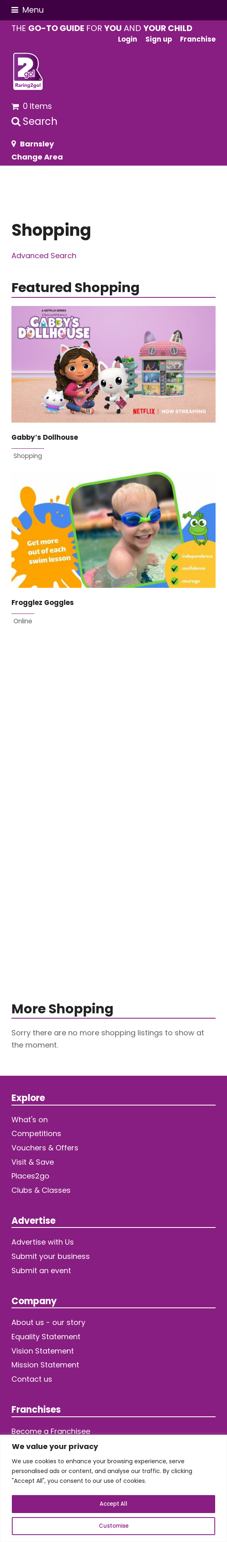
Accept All (113, 1504)
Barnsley (37, 144)
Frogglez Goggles (42, 602)
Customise (113, 1526)
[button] (27, 10)
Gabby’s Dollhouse (44, 437)
